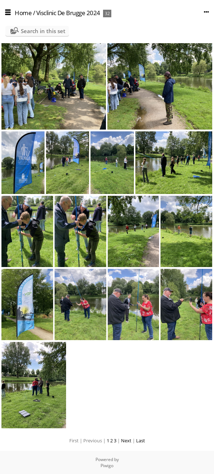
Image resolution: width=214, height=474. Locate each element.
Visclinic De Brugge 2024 (68, 13)
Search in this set (43, 31)
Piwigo (107, 465)
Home (23, 13)
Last (140, 440)
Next (126, 440)
